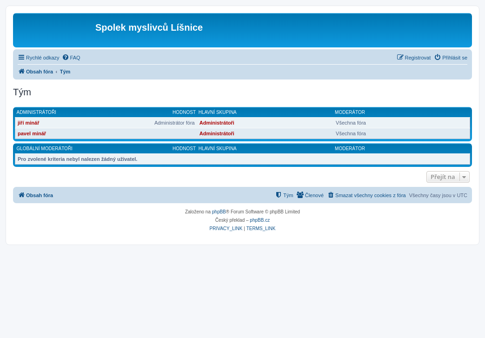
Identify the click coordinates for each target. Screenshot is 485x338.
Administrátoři (36, 112)
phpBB (219, 211)
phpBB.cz (260, 220)
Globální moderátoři (45, 148)
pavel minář (32, 133)
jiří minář (28, 123)
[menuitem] (71, 57)
